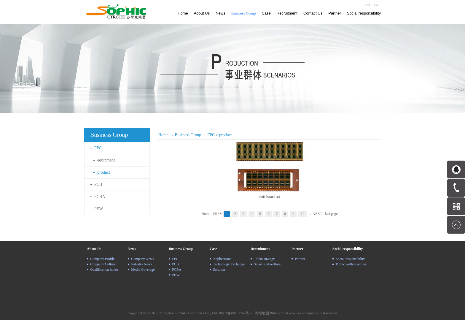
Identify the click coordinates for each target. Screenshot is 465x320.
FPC (211, 135)
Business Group (188, 135)
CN (367, 5)
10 (302, 214)
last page (331, 214)
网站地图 (261, 313)
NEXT (317, 214)
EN (376, 5)
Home (183, 13)
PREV (217, 214)
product (225, 135)
